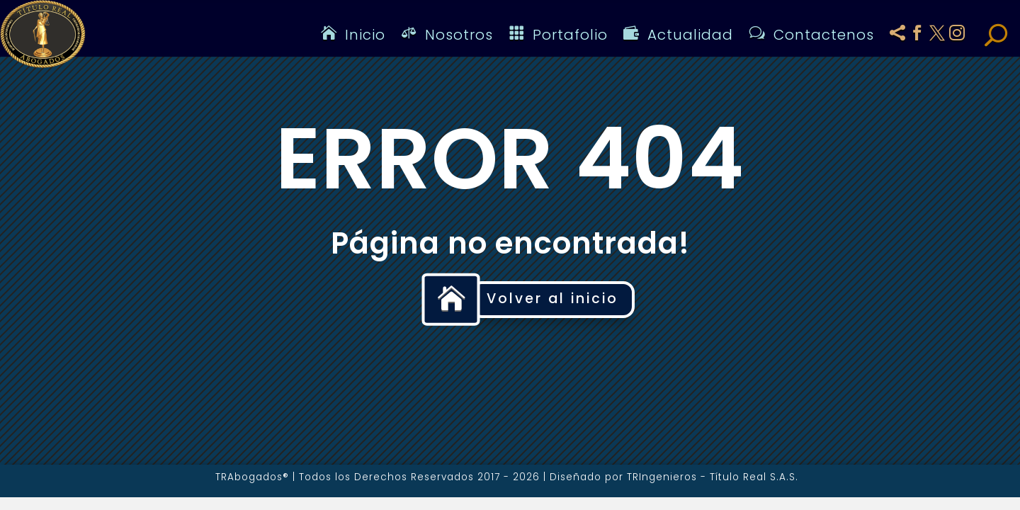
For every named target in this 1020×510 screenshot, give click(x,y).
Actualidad (678, 35)
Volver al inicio (552, 298)
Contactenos (811, 35)
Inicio (353, 35)
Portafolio (558, 35)
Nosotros (447, 35)
